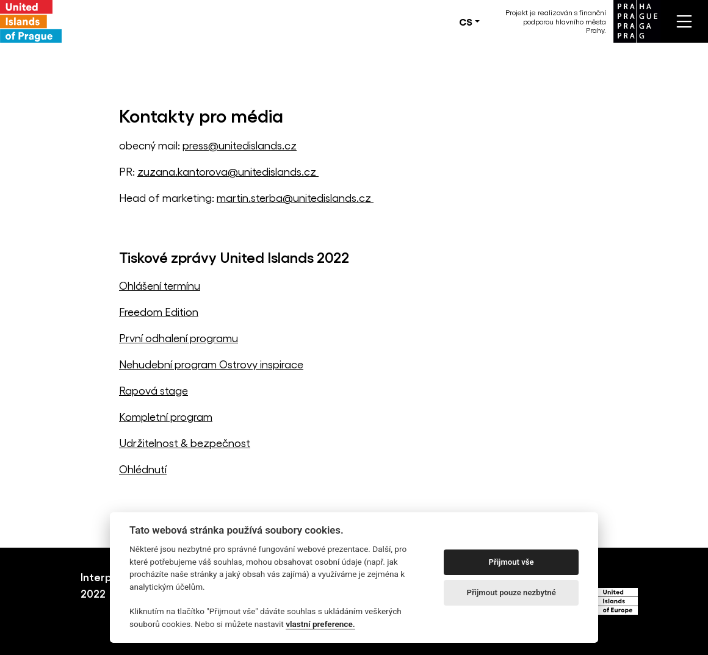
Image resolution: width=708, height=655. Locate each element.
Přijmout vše (511, 562)
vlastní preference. (320, 624)
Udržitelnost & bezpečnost (184, 442)
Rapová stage (153, 390)
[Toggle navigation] (684, 21)
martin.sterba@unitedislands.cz (295, 197)
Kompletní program (165, 416)
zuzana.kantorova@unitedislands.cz (228, 171)
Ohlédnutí (143, 468)
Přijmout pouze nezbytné (510, 592)
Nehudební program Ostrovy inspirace (211, 363)
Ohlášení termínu (159, 285)
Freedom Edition (158, 311)
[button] (469, 21)
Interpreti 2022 (105, 585)
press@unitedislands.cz (239, 144)
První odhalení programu (178, 337)
